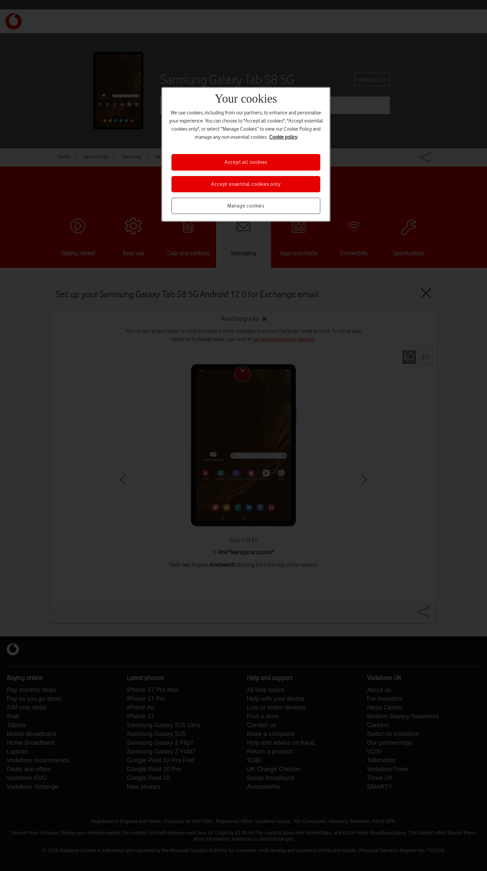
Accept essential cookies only (245, 184)
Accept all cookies (246, 162)
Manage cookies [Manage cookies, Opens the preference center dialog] (245, 206)
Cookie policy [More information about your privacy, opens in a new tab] (283, 137)
